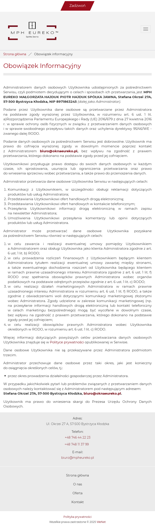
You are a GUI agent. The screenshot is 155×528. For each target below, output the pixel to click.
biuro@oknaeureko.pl (58, 151)
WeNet (101, 522)
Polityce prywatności (67, 342)
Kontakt (77, 502)
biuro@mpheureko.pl (77, 457)
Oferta (77, 493)
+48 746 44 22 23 (77, 437)
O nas (77, 484)
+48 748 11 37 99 (77, 444)
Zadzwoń (77, 6)
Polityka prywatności (77, 517)
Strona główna (14, 54)
